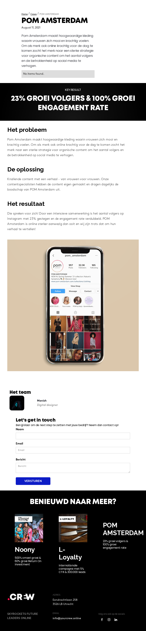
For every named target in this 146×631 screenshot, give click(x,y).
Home (24, 14)
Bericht (21, 460)
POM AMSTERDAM (49, 14)
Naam (20, 429)
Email (19, 444)
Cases (33, 14)
